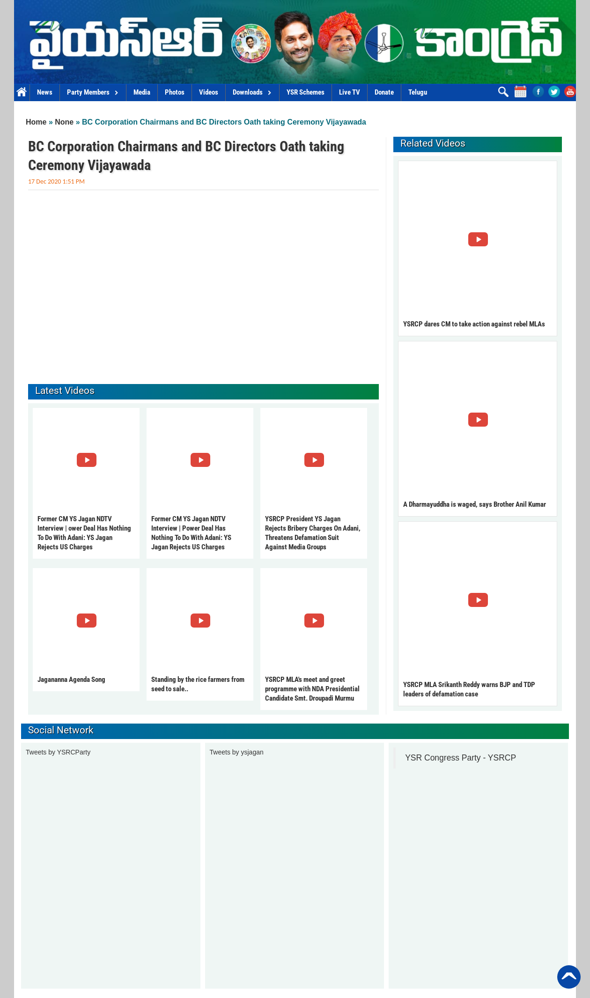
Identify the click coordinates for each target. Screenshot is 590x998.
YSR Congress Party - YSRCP (460, 757)
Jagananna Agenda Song (71, 679)
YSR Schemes (305, 92)
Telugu (417, 92)
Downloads (252, 92)
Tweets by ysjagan (237, 752)
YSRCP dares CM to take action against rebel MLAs (474, 324)
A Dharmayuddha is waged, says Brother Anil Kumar (474, 504)
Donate (384, 92)
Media (141, 92)
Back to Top (569, 977)
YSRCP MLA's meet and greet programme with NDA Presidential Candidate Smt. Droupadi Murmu (312, 688)
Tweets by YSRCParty (58, 752)
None (64, 122)
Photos (174, 92)
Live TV (349, 92)
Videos (208, 92)
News (44, 92)
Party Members (93, 92)
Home (22, 92)
